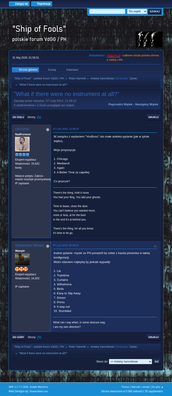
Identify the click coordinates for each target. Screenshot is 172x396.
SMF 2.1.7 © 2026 (18, 386)
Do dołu (18, 117)
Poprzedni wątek (120, 104)
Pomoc (125, 386)
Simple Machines (39, 386)
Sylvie (133, 78)
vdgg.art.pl (113, 55)
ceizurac (22, 129)
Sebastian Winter (29, 245)
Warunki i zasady (140, 386)
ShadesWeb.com (39, 391)
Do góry (18, 337)
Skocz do (101, 361)
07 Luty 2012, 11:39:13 (66, 128)
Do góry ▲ (157, 386)
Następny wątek (146, 104)
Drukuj (153, 117)
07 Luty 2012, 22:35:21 (66, 245)
